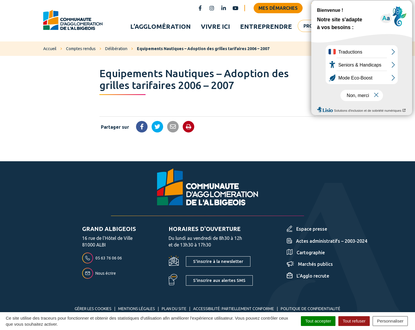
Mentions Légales (136, 310)
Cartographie (306, 253)
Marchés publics (310, 265)
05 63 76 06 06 (102, 259)
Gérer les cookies (93, 310)
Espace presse (307, 230)
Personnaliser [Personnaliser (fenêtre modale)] (390, 320)
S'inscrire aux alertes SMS (219, 281)
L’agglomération (160, 27)
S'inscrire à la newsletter (218, 262)
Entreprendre (266, 27)
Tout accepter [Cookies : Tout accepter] (318, 320)
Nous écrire (99, 274)
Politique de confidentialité (310, 310)
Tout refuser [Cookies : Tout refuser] (354, 320)
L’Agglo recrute (308, 277)
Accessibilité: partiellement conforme (233, 310)
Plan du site (174, 310)
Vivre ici (215, 27)
